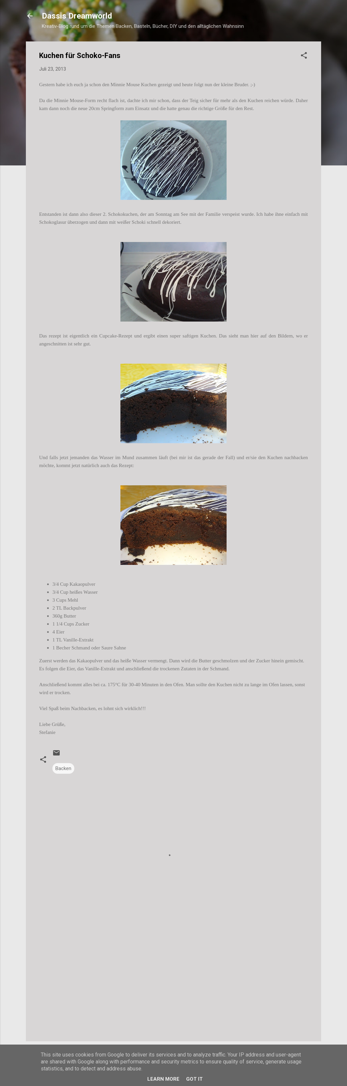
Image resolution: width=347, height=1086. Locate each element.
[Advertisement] (173, 979)
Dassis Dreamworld (77, 16)
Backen (63, 768)
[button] (304, 56)
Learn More (163, 1079)
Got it (194, 1079)
